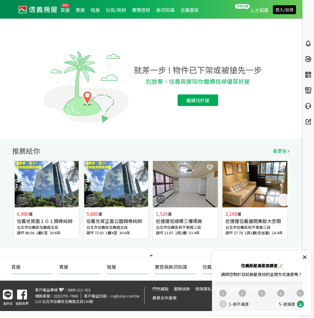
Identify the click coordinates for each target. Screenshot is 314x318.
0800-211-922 (79, 290)
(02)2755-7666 (66, 296)
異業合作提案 (164, 298)
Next (284, 199)
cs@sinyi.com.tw (124, 296)
